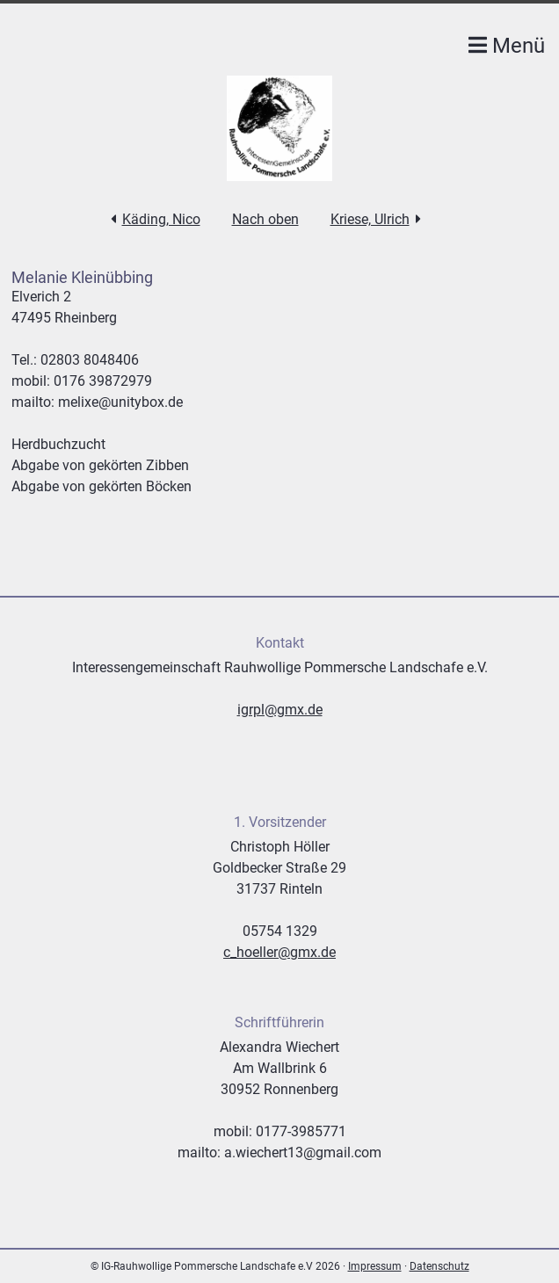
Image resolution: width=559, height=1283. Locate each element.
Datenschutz (439, 1266)
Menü (506, 45)
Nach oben (265, 219)
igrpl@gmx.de (280, 709)
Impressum (375, 1266)
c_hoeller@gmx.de (279, 952)
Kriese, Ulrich (370, 219)
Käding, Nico (161, 219)
